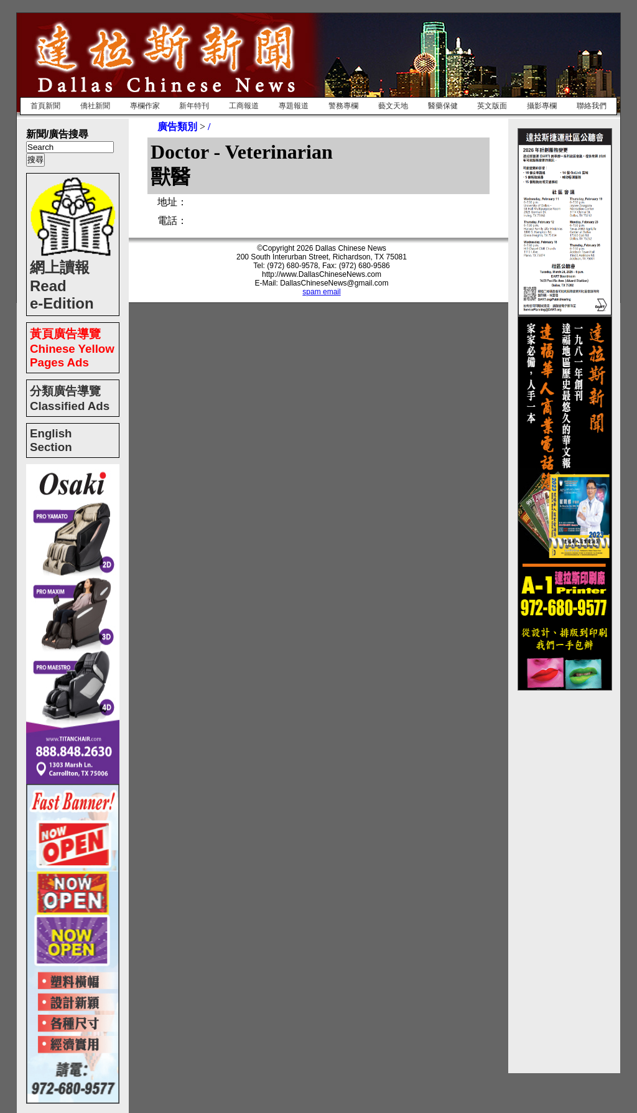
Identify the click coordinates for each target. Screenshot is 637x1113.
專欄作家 (145, 105)
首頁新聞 (45, 105)
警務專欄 (343, 105)
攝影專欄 (542, 105)
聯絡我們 (592, 105)
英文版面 (492, 105)
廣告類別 (177, 126)
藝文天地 (393, 105)
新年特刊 (194, 105)
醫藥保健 (443, 105)
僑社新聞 (95, 105)
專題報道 (294, 105)
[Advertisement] (567, 877)
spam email (321, 291)
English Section (51, 440)
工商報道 (244, 105)
